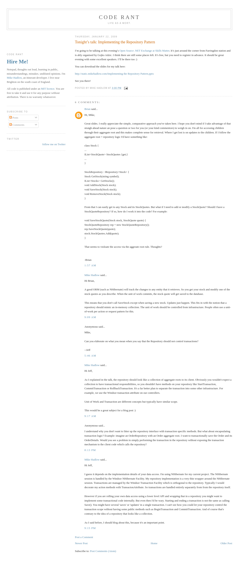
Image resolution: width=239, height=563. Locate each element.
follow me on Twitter (54, 144)
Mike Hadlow (92, 275)
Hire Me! (17, 62)
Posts (13, 117)
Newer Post (81, 543)
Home (154, 543)
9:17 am (90, 416)
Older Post (226, 543)
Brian (87, 109)
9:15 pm (90, 528)
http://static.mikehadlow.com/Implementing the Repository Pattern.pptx (114, 73)
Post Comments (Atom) (103, 551)
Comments (17, 124)
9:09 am (90, 317)
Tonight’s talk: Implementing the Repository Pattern (115, 42)
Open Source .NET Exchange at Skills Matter (144, 50)
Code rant (119, 17)
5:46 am (90, 355)
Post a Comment (84, 537)
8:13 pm (90, 450)
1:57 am (90, 265)
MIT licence (48, 88)
